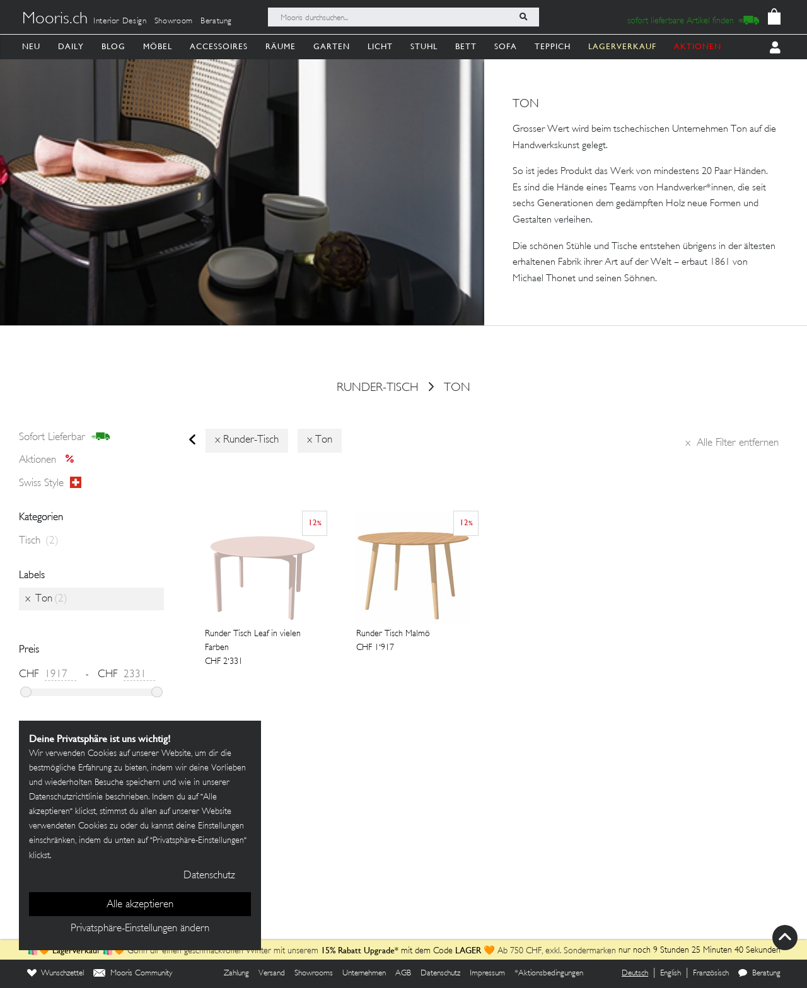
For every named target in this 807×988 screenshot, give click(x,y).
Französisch (711, 973)
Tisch (39, 541)
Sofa (505, 46)
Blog (113, 46)
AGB (403, 973)
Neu (31, 46)
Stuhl (424, 46)
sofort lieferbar (64, 437)
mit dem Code (388, 951)
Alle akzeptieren (140, 905)
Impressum (487, 973)
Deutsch (635, 973)
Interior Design (120, 21)
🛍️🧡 (39, 951)
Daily (71, 46)
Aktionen (50, 460)
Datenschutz (440, 973)
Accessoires (219, 46)
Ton (457, 388)
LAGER (468, 950)
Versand (271, 973)
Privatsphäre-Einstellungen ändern (140, 929)
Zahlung (236, 973)
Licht (380, 46)
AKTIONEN (697, 46)
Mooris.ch (55, 19)
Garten (331, 46)
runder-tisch (378, 388)
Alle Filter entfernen (732, 443)
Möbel (157, 46)
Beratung (216, 21)
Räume (280, 46)
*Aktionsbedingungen (548, 973)
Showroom (173, 21)
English (670, 973)
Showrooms (313, 973)
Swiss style (50, 483)
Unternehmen (364, 973)
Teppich (553, 46)
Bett (466, 46)
